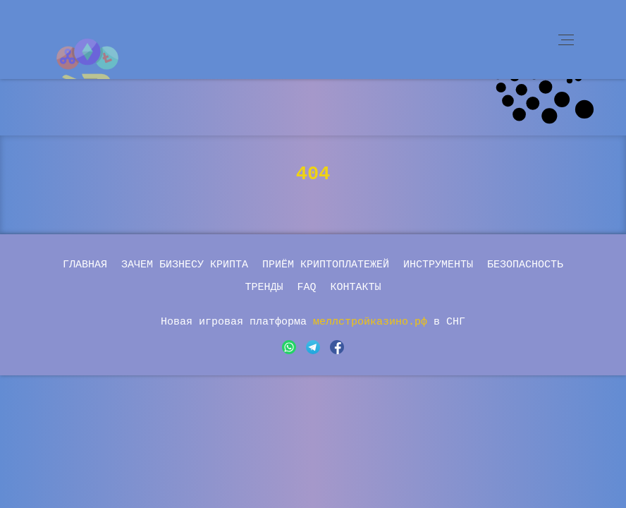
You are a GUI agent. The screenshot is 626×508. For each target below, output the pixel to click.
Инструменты (438, 265)
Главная (85, 265)
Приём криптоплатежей (325, 265)
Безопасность (525, 265)
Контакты (356, 288)
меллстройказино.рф (373, 322)
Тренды (264, 288)
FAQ (306, 288)
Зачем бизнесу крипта (184, 265)
